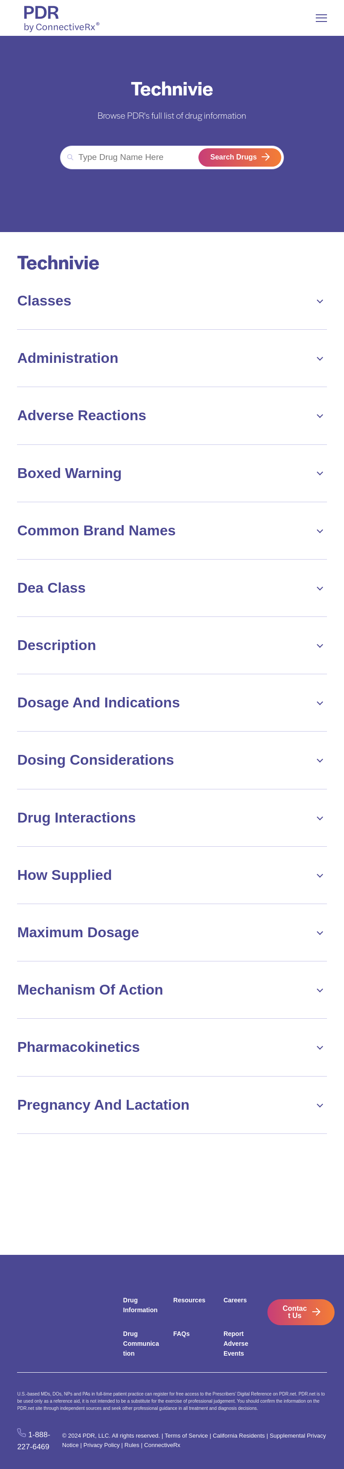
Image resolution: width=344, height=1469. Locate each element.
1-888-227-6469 (33, 1440)
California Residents (239, 1435)
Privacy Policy (101, 1445)
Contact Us (295, 1312)
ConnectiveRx (162, 1445)
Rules (132, 1445)
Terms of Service (186, 1435)
